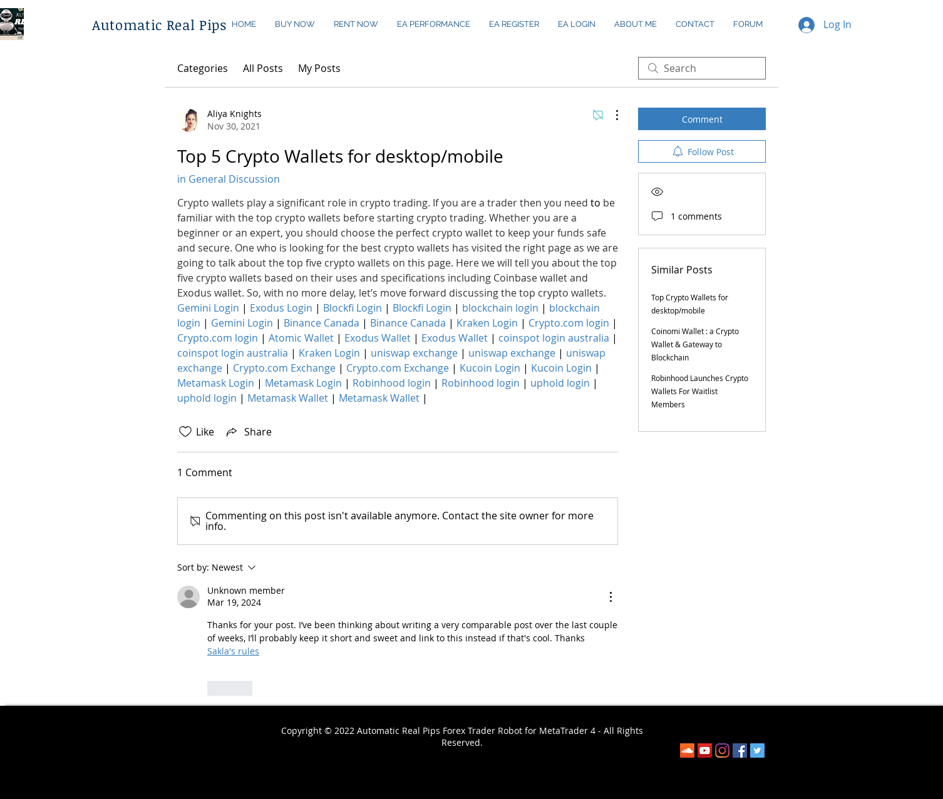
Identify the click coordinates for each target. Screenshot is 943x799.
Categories (202, 68)
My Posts (319, 68)
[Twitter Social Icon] (757, 750)
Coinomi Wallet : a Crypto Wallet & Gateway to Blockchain (695, 344)
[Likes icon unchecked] (185, 431)
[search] (702, 68)
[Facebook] (740, 750)
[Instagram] (722, 750)
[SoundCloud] (687, 750)
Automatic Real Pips (159, 24)
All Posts (263, 68)
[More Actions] (610, 115)
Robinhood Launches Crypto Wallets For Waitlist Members (699, 391)
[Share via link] (248, 431)
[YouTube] (705, 750)
